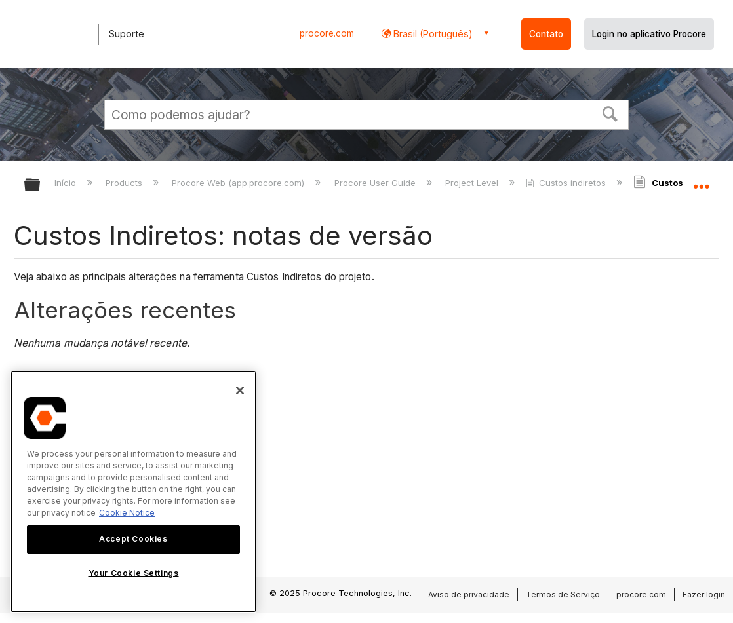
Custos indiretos (567, 183)
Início (66, 183)
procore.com (327, 33)
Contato (546, 34)
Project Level (473, 183)
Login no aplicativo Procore (649, 34)
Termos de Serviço (563, 594)
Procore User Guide (376, 183)
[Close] (240, 390)
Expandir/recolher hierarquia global (40, 185)
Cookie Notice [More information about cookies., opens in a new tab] (127, 513)
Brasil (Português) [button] (432, 33)
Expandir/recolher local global (701, 181)
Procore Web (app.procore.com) (239, 183)
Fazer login (704, 594)
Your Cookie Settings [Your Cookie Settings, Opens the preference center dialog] (134, 573)
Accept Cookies (133, 539)
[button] (610, 112)
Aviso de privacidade (468, 594)
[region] (133, 492)
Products (125, 183)
